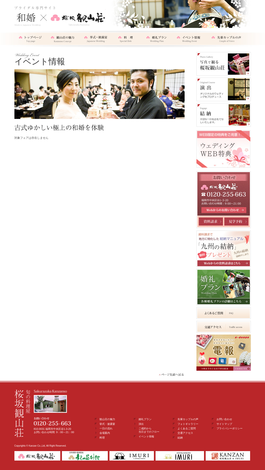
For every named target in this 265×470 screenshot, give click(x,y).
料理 (102, 437)
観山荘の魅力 (107, 419)
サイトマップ (224, 423)
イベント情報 (146, 436)
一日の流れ (106, 428)
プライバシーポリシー (230, 428)
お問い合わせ (224, 419)
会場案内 (105, 432)
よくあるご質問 (187, 428)
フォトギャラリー (188, 423)
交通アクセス (185, 432)
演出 (141, 423)
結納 (180, 437)
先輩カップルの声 (188, 419)
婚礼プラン (145, 419)
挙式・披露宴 (107, 423)
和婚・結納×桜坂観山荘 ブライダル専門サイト (59, 16)
